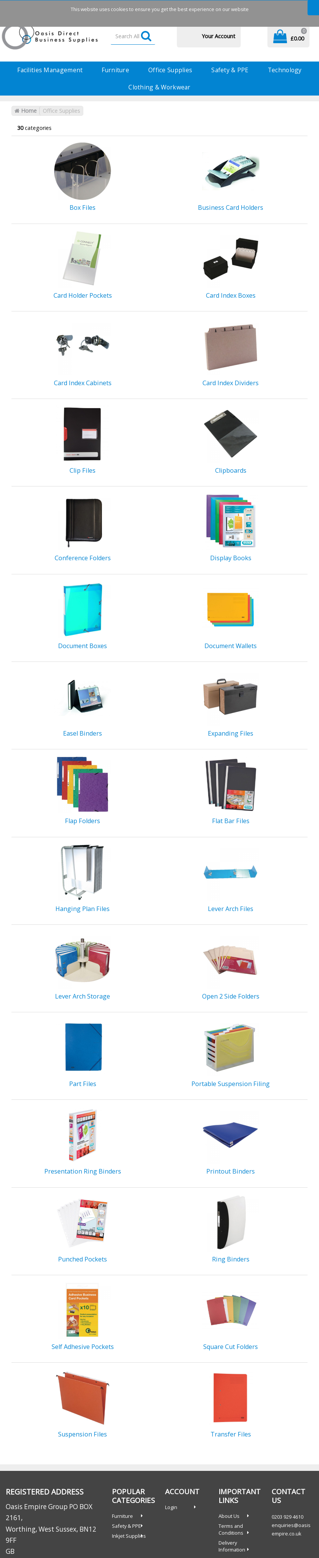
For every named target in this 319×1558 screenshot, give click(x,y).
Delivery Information (232, 1546)
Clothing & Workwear (159, 87)
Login (171, 1507)
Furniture (115, 70)
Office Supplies (170, 70)
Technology (285, 70)
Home (26, 110)
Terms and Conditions (231, 1529)
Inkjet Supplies (129, 1535)
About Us (229, 1516)
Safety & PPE (229, 70)
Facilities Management (50, 70)
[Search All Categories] (133, 36)
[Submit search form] (146, 36)
